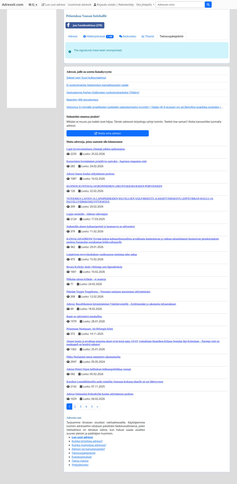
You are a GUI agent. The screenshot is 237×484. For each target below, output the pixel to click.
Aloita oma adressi (107, 133)
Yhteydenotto (80, 465)
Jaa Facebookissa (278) (84, 25)
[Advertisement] (31, 58)
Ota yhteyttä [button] (144, 4)
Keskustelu (127, 36)
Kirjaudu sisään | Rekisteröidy (114, 4)
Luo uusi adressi (53, 4)
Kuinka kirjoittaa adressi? (87, 441)
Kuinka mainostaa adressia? (89, 445)
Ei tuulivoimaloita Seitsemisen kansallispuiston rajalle (97, 85)
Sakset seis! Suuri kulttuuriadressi (86, 77)
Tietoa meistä (80, 461)
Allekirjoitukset (98, 36)
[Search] (180, 4)
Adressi (72, 36)
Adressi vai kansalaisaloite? (88, 449)
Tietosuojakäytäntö (172, 36)
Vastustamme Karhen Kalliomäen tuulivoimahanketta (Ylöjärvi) (102, 92)
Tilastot (148, 36)
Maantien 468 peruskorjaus (82, 99)
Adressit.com (12, 4)
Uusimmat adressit (79, 4)
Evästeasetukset (82, 457)
